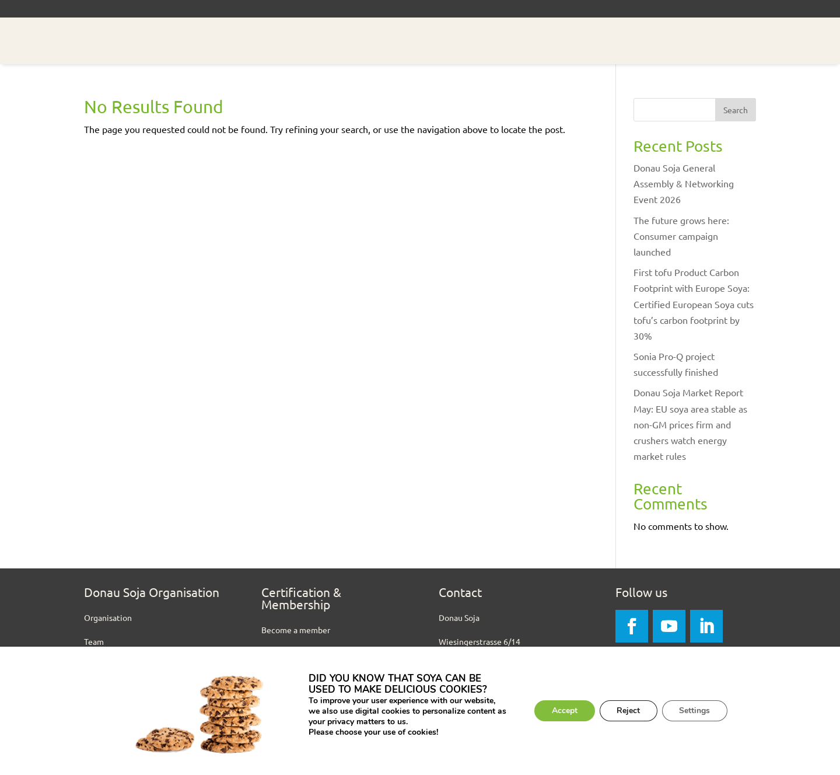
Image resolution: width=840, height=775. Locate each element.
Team (94, 641)
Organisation (108, 617)
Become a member (295, 629)
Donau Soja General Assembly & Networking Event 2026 (684, 183)
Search (735, 109)
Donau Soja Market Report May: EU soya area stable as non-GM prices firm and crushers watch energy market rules (690, 424)
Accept (564, 710)
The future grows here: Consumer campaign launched (681, 235)
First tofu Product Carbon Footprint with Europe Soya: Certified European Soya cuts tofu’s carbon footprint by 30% (694, 303)
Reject (628, 710)
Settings (695, 710)
